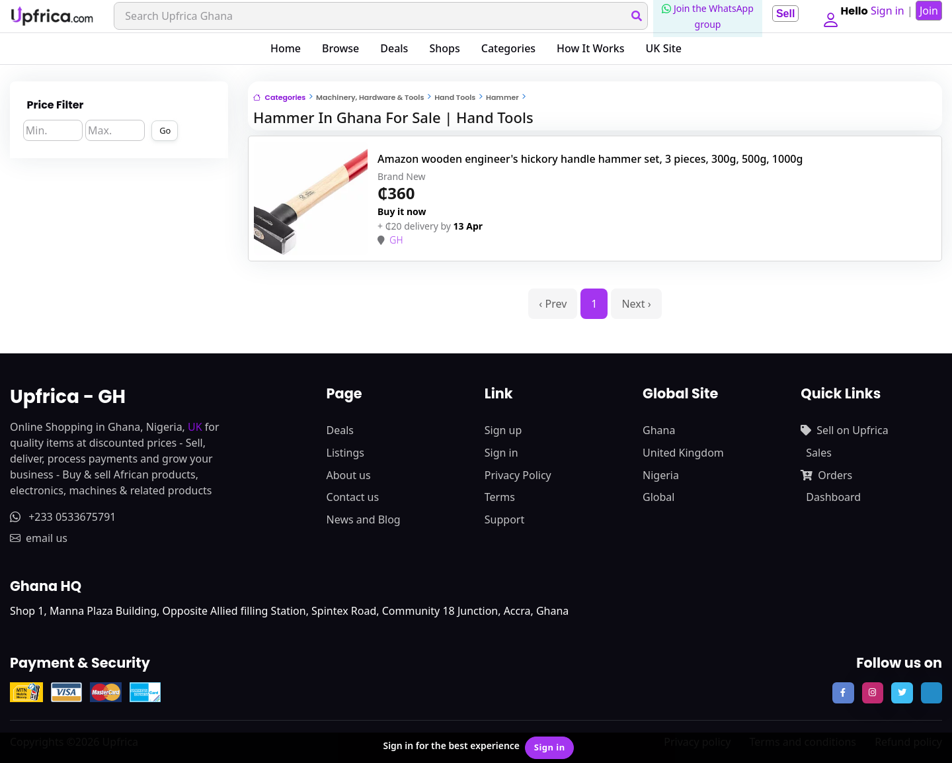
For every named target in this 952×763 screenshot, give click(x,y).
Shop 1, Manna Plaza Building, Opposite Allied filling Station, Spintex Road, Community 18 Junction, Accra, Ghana (289, 611)
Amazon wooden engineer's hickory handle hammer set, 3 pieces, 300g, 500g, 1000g (590, 159)
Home (285, 48)
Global (658, 497)
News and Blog (364, 519)
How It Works (590, 48)
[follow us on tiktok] (931, 692)
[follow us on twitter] (901, 692)
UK (195, 427)
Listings (345, 452)
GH (396, 240)
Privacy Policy (518, 475)
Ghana (659, 430)
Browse (340, 48)
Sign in (501, 452)
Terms (500, 497)
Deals (394, 48)
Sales (819, 452)
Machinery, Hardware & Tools (370, 97)
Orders (826, 475)
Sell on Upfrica (844, 430)
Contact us (353, 497)
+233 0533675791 (63, 517)
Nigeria (661, 475)
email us (38, 538)
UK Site (664, 48)
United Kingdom (683, 452)
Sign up (503, 430)
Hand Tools (454, 97)
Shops (444, 48)
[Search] (378, 16)
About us (349, 475)
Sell (780, 13)
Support (504, 519)
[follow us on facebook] (842, 692)
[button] (827, 16)
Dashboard (833, 497)
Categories (508, 48)
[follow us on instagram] (872, 692)
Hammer (502, 97)
